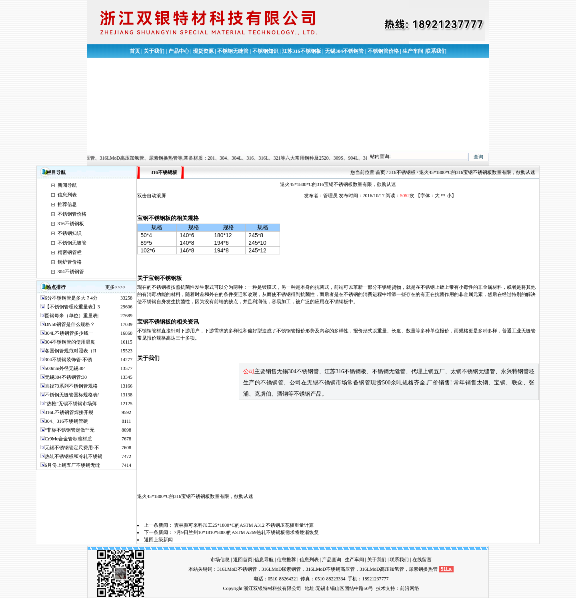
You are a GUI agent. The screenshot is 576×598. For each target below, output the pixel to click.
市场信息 (220, 559)
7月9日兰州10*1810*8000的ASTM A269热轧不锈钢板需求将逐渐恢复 (246, 532)
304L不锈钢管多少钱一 (69, 333)
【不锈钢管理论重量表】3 (72, 307)
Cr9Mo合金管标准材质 (68, 439)
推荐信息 (67, 204)
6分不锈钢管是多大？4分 (71, 298)
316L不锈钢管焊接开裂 (69, 412)
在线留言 (422, 559)
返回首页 (242, 559)
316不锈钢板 (71, 223)
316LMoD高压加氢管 (382, 569)
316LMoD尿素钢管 (281, 569)
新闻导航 (67, 185)
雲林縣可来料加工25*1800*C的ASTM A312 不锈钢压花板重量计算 (244, 525)
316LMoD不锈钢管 (237, 569)
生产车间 (412, 51)
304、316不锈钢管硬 (66, 421)
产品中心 (178, 51)
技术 (381, 588)
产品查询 (331, 559)
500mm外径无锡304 (65, 368)
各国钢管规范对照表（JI (70, 351)
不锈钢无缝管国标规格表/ (72, 395)
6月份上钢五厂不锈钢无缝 (72, 465)
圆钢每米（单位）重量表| (71, 315)
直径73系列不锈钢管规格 (71, 386)
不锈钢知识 (265, 51)
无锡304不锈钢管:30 (66, 377)
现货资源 (203, 51)
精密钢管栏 (70, 252)
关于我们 (154, 51)
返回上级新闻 (158, 539)
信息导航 (264, 559)
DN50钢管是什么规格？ (70, 324)
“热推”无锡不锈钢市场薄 (71, 403)
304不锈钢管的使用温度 (70, 342)
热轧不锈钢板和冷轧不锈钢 (73, 456)
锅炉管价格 (70, 262)
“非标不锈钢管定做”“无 (69, 430)
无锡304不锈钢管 (344, 51)
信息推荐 (286, 559)
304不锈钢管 (71, 271)
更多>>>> (115, 287)
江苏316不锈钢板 (301, 51)
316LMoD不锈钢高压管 (330, 569)
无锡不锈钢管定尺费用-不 (72, 447)
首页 (135, 51)
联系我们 (436, 51)
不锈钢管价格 (383, 51)
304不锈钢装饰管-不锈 (68, 359)
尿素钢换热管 (423, 569)
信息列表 (67, 195)
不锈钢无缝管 (232, 51)
